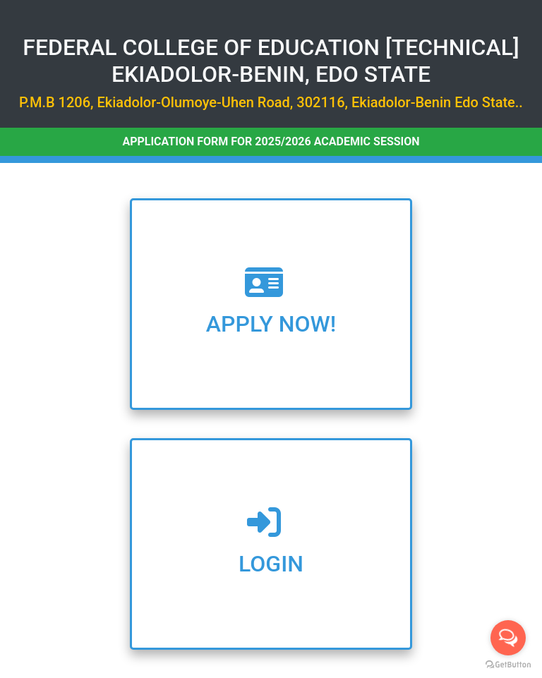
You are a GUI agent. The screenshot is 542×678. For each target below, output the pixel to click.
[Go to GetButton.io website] (508, 664)
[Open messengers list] (508, 637)
